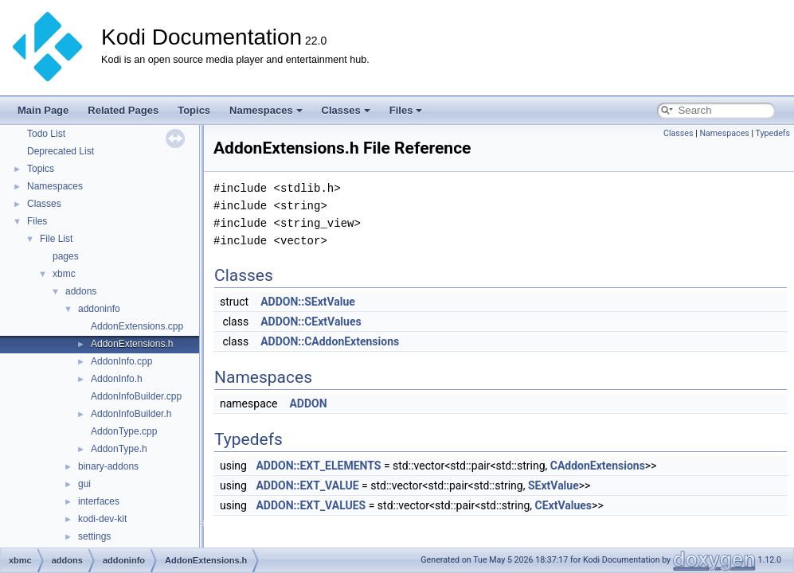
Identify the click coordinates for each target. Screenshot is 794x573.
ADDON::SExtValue (307, 301)
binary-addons (108, 466)
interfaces (98, 501)
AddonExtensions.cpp (137, 326)
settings (94, 536)
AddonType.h (119, 448)
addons (80, 291)
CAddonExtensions (597, 465)
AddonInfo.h (117, 378)
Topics (194, 110)
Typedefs (772, 133)
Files (406, 110)
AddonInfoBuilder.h (131, 413)
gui (84, 483)
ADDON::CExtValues (311, 321)
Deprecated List (60, 151)
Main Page (43, 110)
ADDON (308, 403)
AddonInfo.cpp (121, 361)
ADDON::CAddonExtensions (329, 341)
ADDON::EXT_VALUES (311, 505)
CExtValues (564, 505)
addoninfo (99, 308)
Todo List (46, 133)
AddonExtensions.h (132, 343)
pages (66, 256)
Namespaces (266, 110)
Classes (346, 110)
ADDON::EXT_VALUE (307, 485)
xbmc (64, 273)
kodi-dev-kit (102, 518)
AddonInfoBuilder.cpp (136, 396)
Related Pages (123, 110)
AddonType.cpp (124, 431)
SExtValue (553, 485)
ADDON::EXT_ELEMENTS (318, 465)
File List (56, 238)
